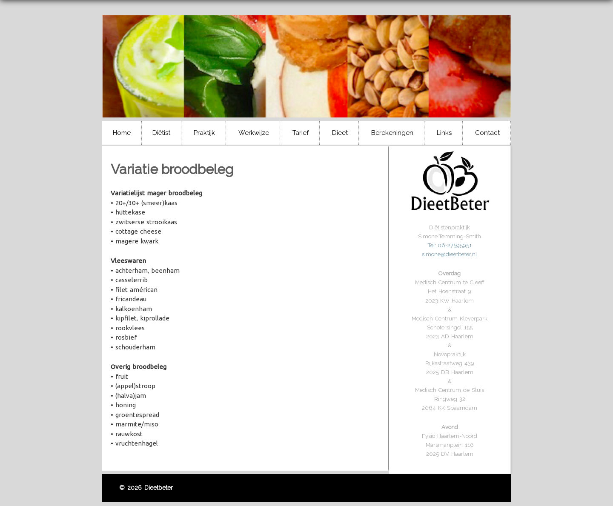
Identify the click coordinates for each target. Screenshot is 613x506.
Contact (487, 133)
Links (444, 133)
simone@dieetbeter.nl (449, 254)
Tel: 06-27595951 (450, 245)
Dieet (340, 133)
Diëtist (161, 133)
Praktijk (204, 133)
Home (122, 133)
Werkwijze (253, 133)
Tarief (300, 133)
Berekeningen (392, 133)
